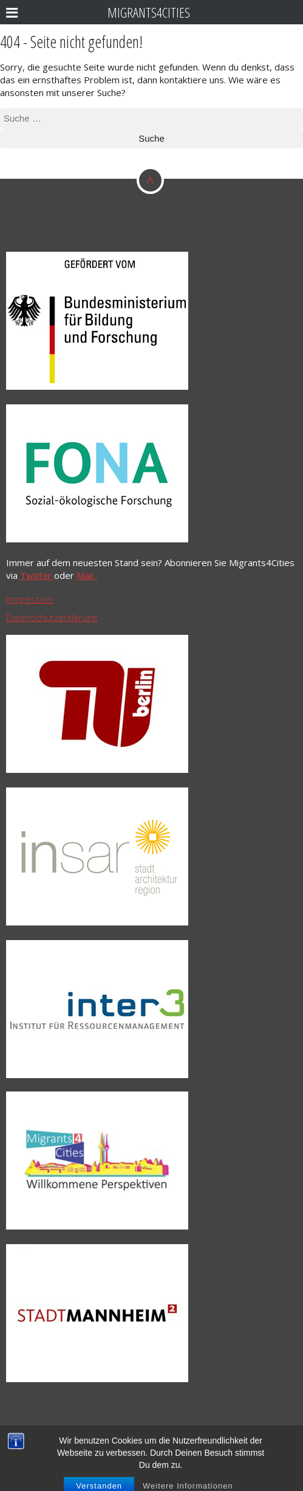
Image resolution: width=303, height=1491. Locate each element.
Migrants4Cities (148, 12)
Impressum (29, 599)
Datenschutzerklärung (51, 617)
